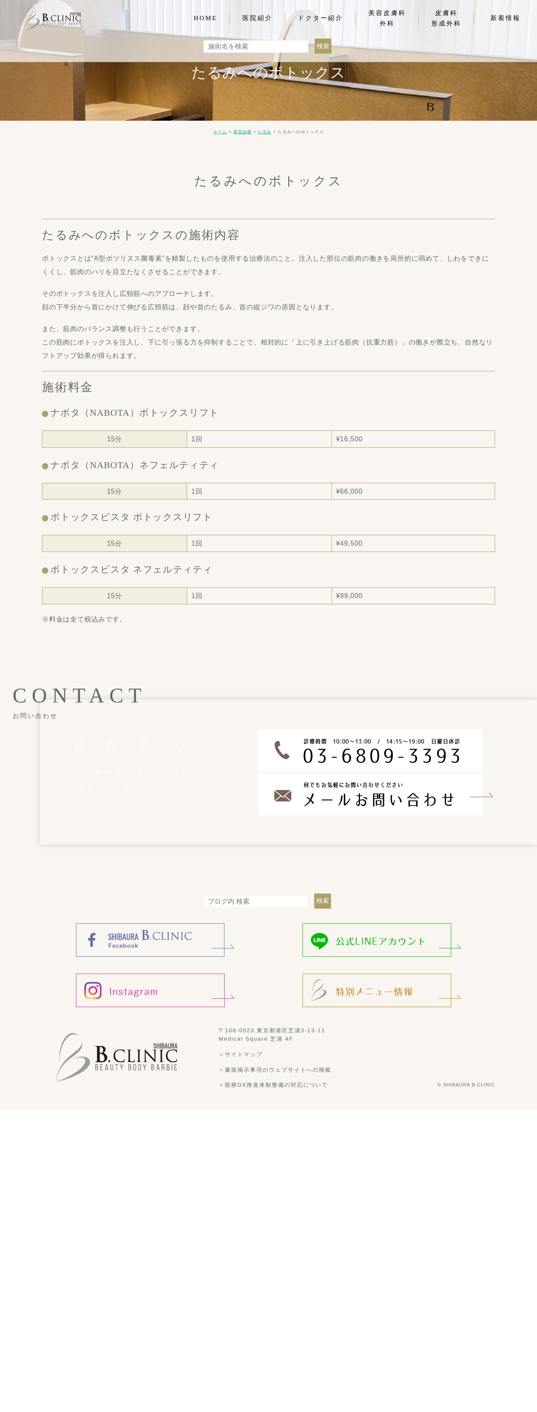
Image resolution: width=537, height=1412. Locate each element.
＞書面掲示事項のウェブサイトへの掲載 (275, 1371)
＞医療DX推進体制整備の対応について (273, 1387)
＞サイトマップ (241, 1356)
